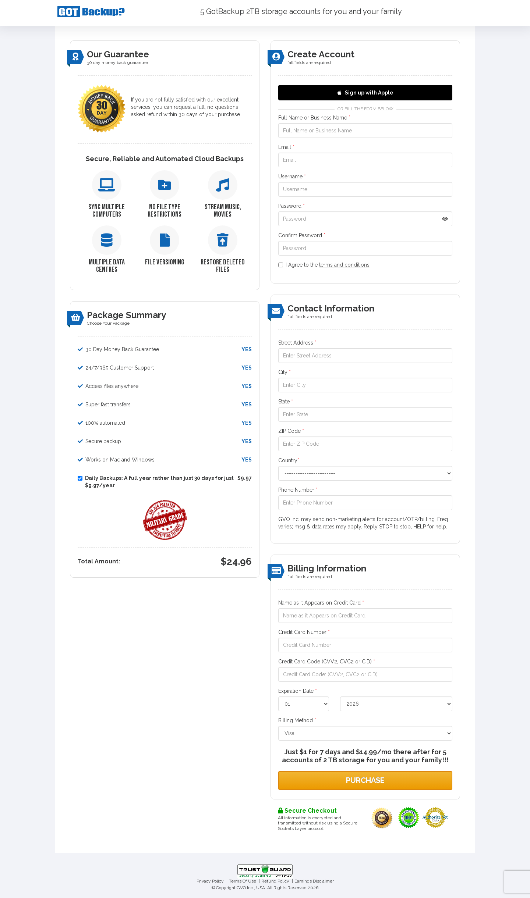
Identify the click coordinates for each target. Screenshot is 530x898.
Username (292, 176)
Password (291, 206)
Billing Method (297, 720)
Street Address (297, 343)
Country (288, 460)
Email (286, 147)
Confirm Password (301, 235)
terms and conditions (344, 265)
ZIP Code (291, 431)
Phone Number (298, 490)
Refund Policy (275, 881)
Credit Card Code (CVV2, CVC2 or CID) (326, 661)
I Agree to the (324, 265)
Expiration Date (297, 691)
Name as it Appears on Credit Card (321, 603)
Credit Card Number (304, 632)
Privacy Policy (210, 881)
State (285, 402)
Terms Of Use (242, 881)
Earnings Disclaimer (314, 881)
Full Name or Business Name (314, 118)
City (284, 372)
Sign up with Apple (365, 93)
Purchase (365, 780)
